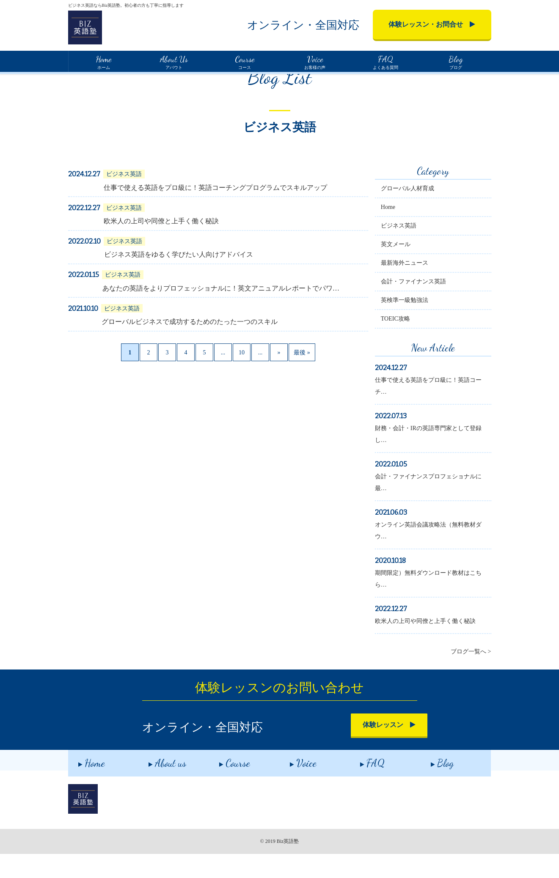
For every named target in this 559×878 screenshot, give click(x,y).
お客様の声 (314, 61)
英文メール (406, 269)
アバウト (174, 61)
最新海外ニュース (415, 288)
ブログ (456, 61)
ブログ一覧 (106, 80)
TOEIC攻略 (406, 344)
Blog (432, 785)
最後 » (300, 378)
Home (75, 80)
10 (239, 378)
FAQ (362, 785)
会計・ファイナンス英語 (424, 307)
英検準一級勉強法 (415, 325)
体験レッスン (357, 750)
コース (244, 61)
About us (157, 785)
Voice (293, 785)
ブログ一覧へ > (471, 677)
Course (224, 785)
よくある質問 (385, 61)
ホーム (103, 61)
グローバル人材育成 (418, 214)
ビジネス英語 (409, 251)
